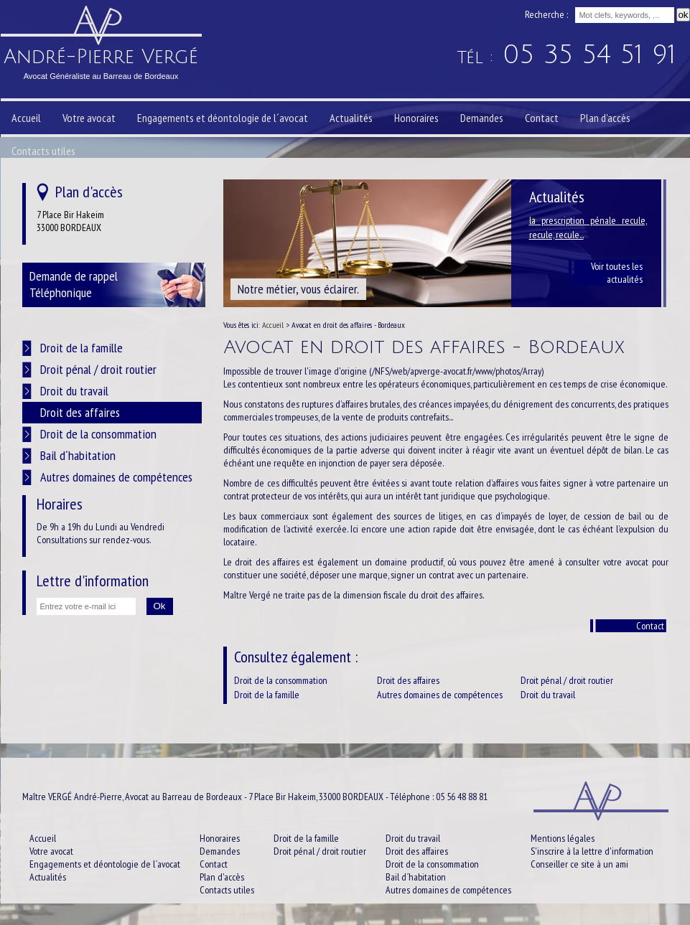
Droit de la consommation (280, 680)
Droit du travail (548, 694)
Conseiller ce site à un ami (579, 864)
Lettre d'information (93, 581)
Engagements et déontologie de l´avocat (222, 118)
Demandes (481, 118)
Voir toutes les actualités (617, 273)
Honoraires (416, 118)
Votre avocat (89, 118)
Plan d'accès (605, 118)
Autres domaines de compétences (440, 694)
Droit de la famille (266, 694)
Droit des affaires (408, 680)
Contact (650, 625)
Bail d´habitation (78, 455)
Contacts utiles (43, 151)
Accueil (26, 118)
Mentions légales (563, 838)
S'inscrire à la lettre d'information (592, 851)
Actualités (351, 118)
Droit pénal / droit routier (567, 680)
